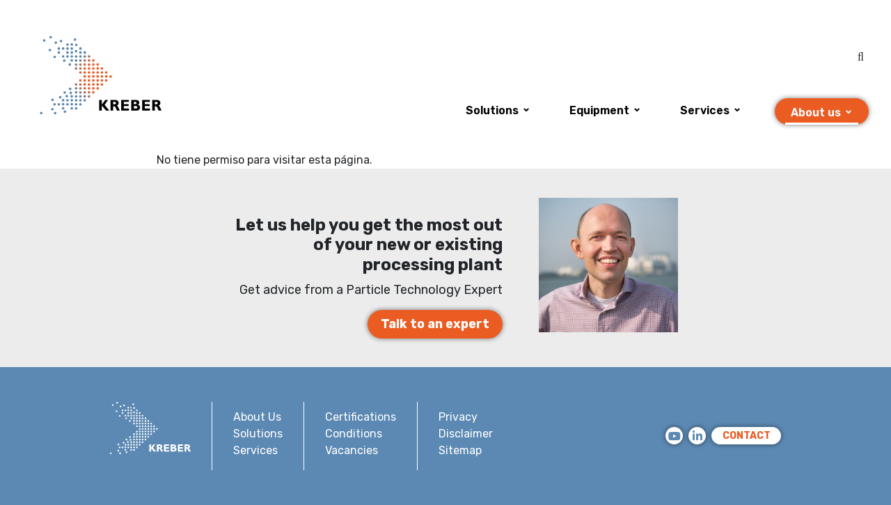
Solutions (492, 110)
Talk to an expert (435, 324)
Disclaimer (466, 433)
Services (705, 110)
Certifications (360, 417)
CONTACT (747, 436)
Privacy (458, 417)
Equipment (599, 110)
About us (816, 112)
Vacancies (351, 450)
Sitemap (460, 450)
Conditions (353, 433)
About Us (257, 417)
